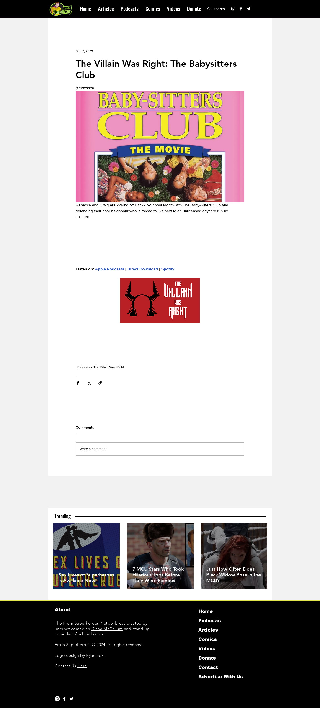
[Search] (221, 9)
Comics (207, 639)
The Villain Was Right (108, 367)
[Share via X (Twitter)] (89, 383)
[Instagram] (233, 8)
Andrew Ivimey (89, 634)
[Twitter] (248, 8)
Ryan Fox (95, 655)
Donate (207, 657)
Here (82, 665)
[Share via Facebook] (78, 383)
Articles (208, 629)
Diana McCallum (107, 628)
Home (205, 611)
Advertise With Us (220, 676)
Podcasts (83, 367)
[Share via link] (100, 383)
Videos (206, 648)
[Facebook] (240, 8)
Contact (208, 667)
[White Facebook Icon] (64, 698)
